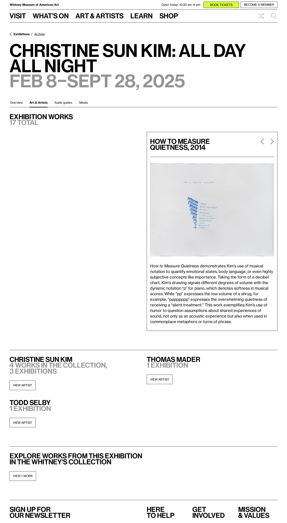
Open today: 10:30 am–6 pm (180, 4)
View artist (22, 385)
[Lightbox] (212, 210)
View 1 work (23, 476)
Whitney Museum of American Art (34, 4)
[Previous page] (262, 144)
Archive (39, 34)
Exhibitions (22, 34)
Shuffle (261, 16)
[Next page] (270, 144)
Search (274, 16)
